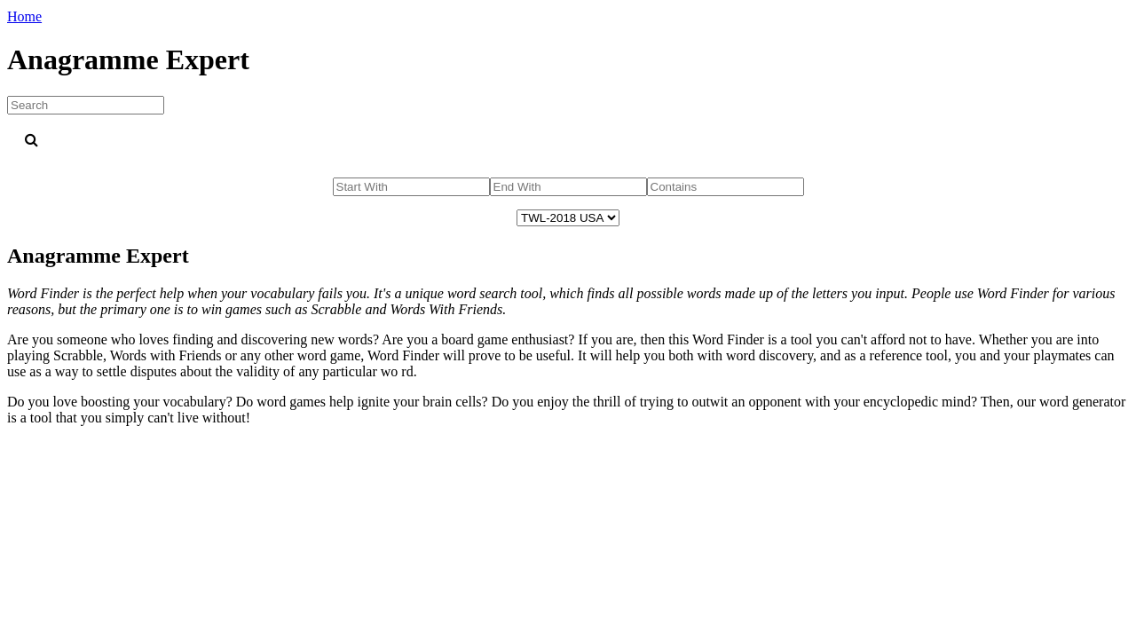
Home (24, 16)
